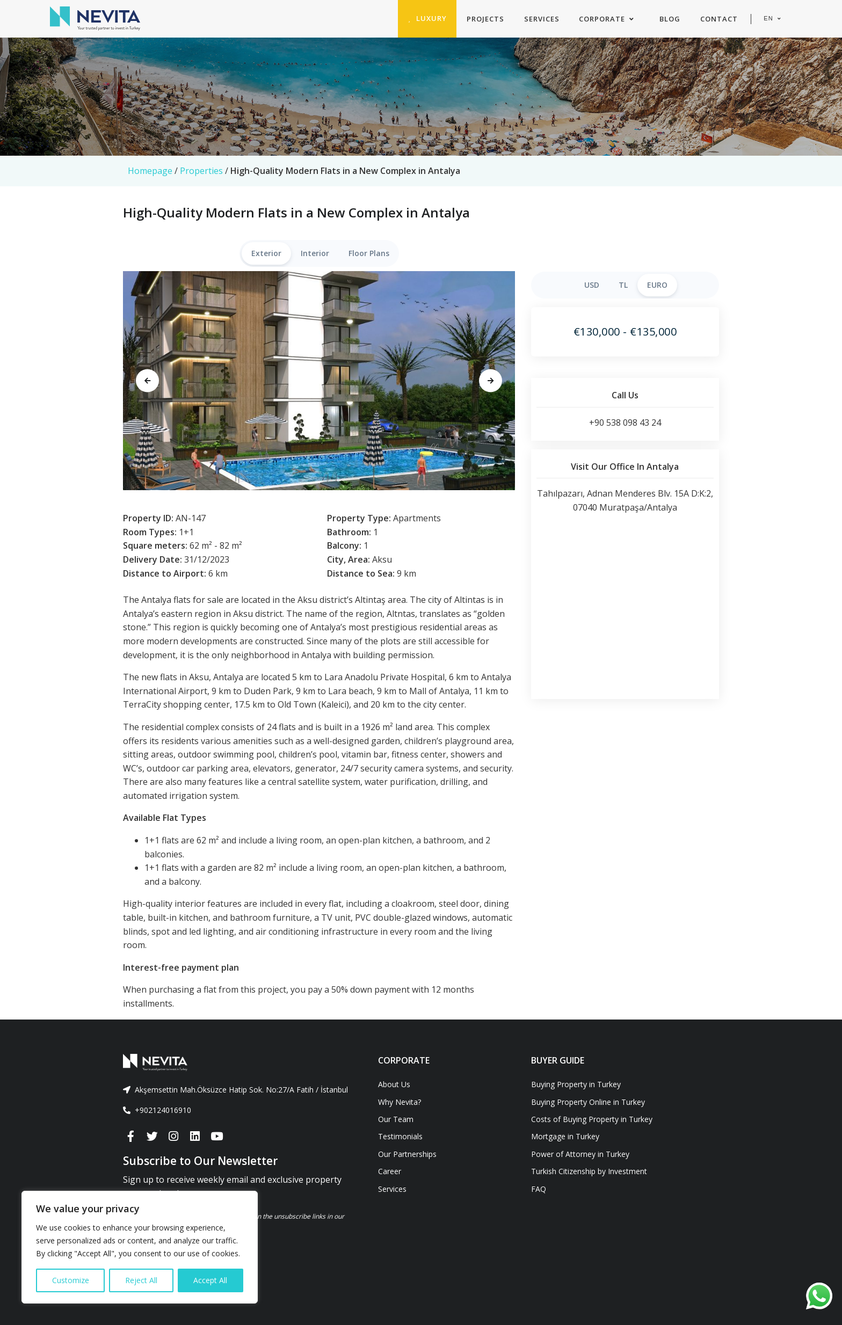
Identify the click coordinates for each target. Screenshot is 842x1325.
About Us (394, 1084)
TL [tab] (623, 285)
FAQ (538, 1189)
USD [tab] (591, 285)
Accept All (210, 1280)
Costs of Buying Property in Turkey (591, 1119)
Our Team (395, 1119)
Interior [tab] (315, 253)
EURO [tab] (657, 285)
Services (392, 1189)
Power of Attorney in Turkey (580, 1154)
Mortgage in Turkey (565, 1136)
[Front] (242, 1062)
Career (389, 1171)
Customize (70, 1280)
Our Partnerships (407, 1154)
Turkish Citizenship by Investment (589, 1171)
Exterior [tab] (266, 253)
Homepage (150, 171)
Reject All (141, 1280)
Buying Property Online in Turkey (588, 1102)
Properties (201, 171)
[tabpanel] (319, 380)
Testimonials (400, 1136)
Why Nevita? (399, 1102)
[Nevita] (95, 18)
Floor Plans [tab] (369, 253)
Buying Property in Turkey (576, 1084)
